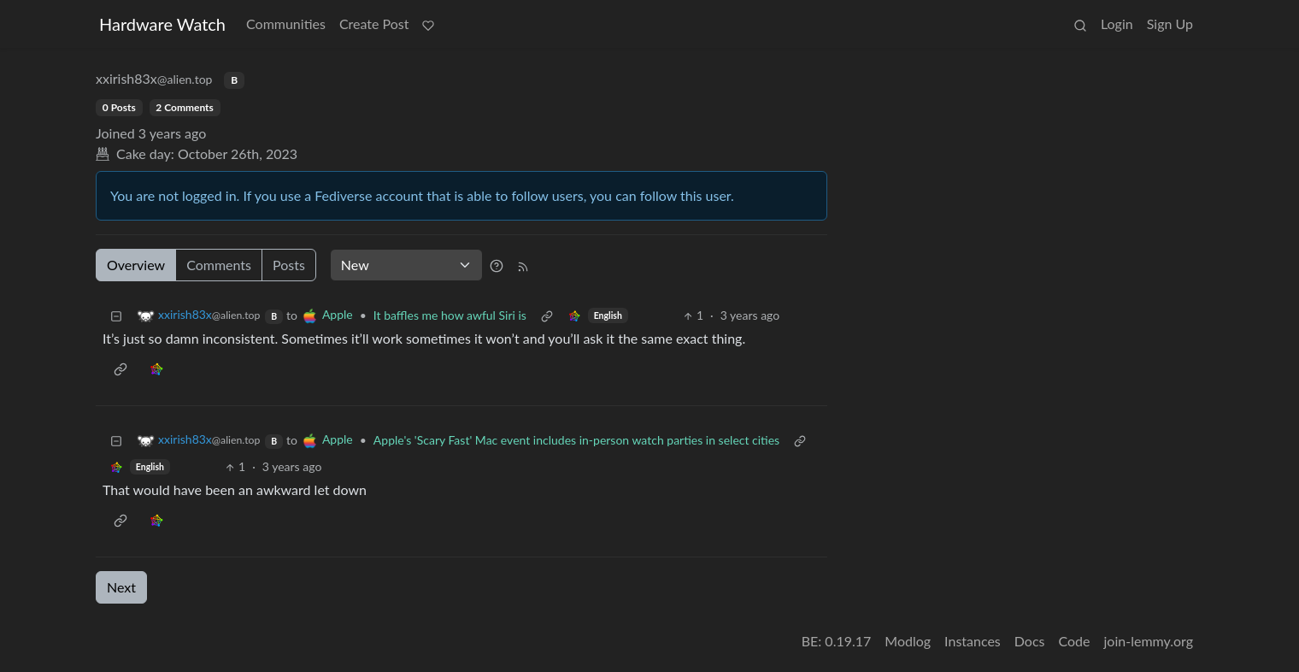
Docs (1029, 641)
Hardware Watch (162, 24)
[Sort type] (406, 265)
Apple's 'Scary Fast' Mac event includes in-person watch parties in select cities (576, 440)
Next (121, 587)
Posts (289, 264)
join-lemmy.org (1148, 641)
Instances (972, 641)
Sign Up (1170, 23)
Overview (136, 264)
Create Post (374, 23)
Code (1074, 641)
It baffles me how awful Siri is (449, 315)
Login (1117, 23)
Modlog (908, 641)
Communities (286, 23)
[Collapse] (116, 315)
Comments (218, 264)
